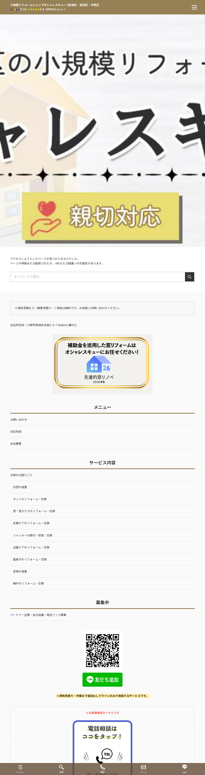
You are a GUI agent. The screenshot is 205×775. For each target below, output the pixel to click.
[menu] (194, 7)
